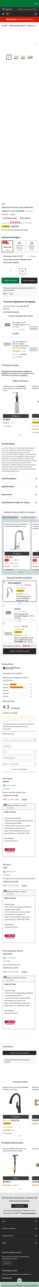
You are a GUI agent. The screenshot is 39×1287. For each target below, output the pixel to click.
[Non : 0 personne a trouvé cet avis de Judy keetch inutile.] (16, 972)
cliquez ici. (24, 375)
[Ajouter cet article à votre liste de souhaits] (23, 271)
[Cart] (35, 14)
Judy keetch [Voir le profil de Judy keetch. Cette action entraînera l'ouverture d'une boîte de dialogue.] (7, 954)
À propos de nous (19, 1236)
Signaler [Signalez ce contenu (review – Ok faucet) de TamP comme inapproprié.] (24, 885)
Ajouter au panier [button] (10, 280)
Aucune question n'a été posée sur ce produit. (17, 1061)
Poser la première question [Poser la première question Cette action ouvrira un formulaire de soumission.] (19, 1053)
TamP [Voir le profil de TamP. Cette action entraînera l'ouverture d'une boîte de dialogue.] (5, 868)
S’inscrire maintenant (28, 1213)
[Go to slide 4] (30, 57)
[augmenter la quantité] (3, 271)
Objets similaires (25, 218)
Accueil (4, 25)
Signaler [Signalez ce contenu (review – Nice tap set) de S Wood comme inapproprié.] (24, 799)
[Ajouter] (33, 328)
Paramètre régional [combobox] (19, 757)
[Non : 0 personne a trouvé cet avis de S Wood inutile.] (16, 799)
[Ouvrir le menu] (3, 14)
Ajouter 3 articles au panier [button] (19, 651)
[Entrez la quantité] (10, 271)
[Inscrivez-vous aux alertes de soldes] (15, 230)
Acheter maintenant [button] (29, 280)
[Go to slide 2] (16, 57)
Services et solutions (19, 1228)
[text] (16, 423)
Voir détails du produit (9, 218)
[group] (9, 559)
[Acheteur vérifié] (9, 785)
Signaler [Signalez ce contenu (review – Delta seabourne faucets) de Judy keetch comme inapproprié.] (24, 972)
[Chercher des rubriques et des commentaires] (19, 740)
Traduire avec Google (10, 795)
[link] (9, 214)
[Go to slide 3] (23, 57)
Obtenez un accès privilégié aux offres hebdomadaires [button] (19, 1285)
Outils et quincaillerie (17, 25)
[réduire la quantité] (17, 271)
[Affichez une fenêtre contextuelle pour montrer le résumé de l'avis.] (18, 566)
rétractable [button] (6, 746)
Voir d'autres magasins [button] (11, 262)
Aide (19, 1221)
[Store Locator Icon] (3, 9)
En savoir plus (7, 1278)
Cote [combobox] (19, 752)
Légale (19, 1243)
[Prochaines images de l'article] (35, 45)
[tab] (7, 246)
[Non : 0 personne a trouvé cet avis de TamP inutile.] (16, 885)
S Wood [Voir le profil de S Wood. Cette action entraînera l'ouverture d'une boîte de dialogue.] (6, 782)
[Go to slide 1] (8, 57)
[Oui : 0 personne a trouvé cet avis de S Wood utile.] (11, 799)
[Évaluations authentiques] (12, 668)
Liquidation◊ (6, 226)
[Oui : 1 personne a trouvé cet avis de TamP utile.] (11, 885)
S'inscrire (7, 1263)
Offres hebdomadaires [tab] (10, 517)
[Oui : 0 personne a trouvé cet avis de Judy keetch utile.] (11, 972)
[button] (21, 256)
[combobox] (21, 764)
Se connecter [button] (19, 1206)
